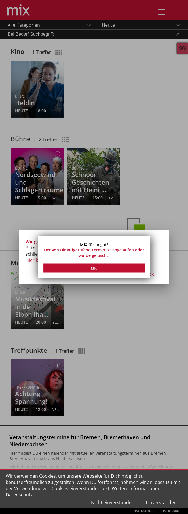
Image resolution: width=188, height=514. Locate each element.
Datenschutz (19, 495)
